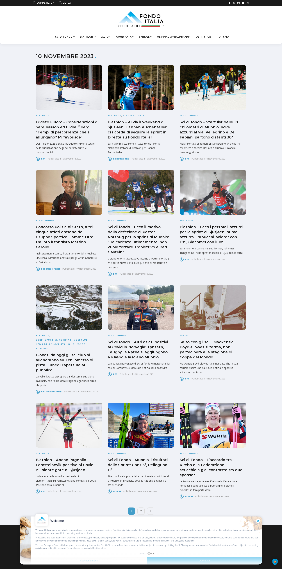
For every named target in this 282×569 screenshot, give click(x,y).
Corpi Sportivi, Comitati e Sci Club (62, 339)
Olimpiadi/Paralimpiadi (174, 37)
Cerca (65, 2)
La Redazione (121, 158)
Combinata (125, 37)
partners (52, 530)
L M (43, 158)
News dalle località (51, 344)
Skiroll (146, 37)
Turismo (223, 36)
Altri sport (204, 36)
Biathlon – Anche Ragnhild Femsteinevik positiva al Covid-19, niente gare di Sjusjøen (65, 465)
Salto (106, 37)
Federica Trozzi (50, 268)
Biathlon (88, 37)
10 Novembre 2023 (71, 158)
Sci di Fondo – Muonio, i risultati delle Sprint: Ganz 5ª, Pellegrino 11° (138, 465)
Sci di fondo (65, 37)
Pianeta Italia (133, 115)
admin (117, 491)
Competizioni (44, 2)
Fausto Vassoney (51, 391)
